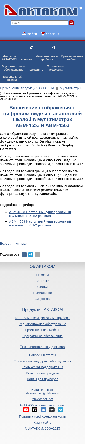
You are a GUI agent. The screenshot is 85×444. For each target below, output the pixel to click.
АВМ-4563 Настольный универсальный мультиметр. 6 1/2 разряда (40, 223)
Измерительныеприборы (47, 58)
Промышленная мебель (42, 330)
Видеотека (42, 299)
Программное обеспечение (42, 336)
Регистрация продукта (42, 373)
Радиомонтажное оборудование (42, 324)
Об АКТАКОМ (42, 266)
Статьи (42, 287)
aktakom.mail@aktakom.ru (42, 393)
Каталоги (42, 281)
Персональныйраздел (12, 78)
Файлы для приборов (42, 379)
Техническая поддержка (42, 347)
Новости (26, 59)
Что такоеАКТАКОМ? (9, 58)
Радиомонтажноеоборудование (13, 68)
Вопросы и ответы (42, 355)
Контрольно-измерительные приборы (42, 318)
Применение (42, 292)
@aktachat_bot (42, 399)
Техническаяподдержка (55, 68)
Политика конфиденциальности (42, 416)
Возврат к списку (13, 243)
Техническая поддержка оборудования (42, 361)
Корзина (52, 34)
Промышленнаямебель (72, 58)
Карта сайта (42, 422)
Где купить (36, 69)
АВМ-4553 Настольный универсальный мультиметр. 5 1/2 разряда (40, 214)
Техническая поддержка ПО (42, 367)
